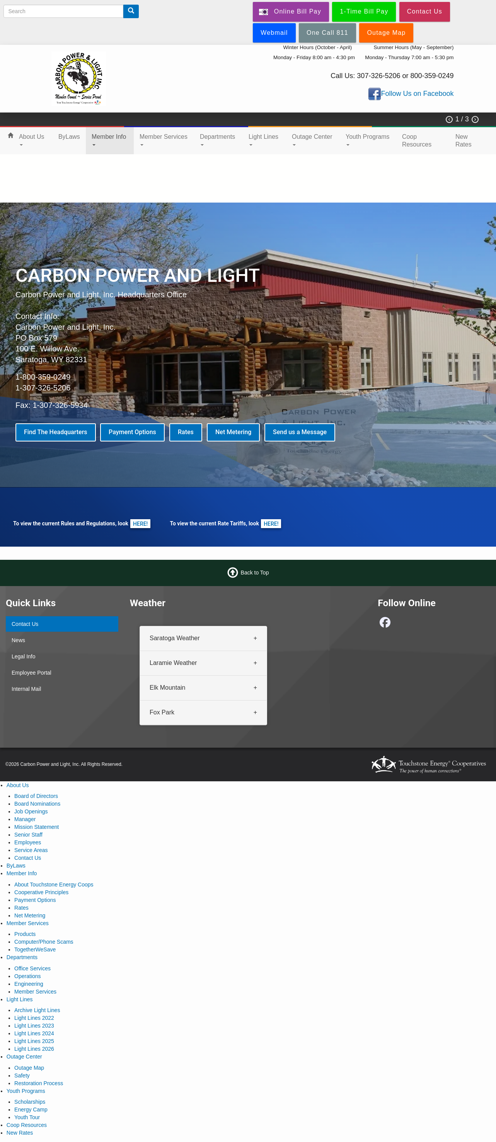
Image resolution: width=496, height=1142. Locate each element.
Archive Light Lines (37, 1010)
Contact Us (25, 624)
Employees (27, 842)
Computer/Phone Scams (43, 942)
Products (25, 934)
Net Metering (233, 432)
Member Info (109, 139)
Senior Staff (28, 835)
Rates (186, 432)
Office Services (32, 968)
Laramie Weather (173, 662)
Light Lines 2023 (34, 1026)
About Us (31, 139)
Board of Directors (36, 796)
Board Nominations (37, 804)
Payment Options (132, 432)
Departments (217, 139)
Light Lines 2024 (34, 1033)
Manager (25, 819)
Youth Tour (27, 1117)
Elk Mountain (168, 687)
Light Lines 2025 (34, 1041)
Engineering (28, 984)
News (18, 640)
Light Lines (263, 139)
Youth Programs (368, 139)
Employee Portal (31, 673)
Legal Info (24, 656)
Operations (27, 976)
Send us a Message (300, 432)
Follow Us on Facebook (417, 93)
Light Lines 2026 (34, 1049)
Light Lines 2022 (34, 1018)
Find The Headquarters (55, 432)
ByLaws (69, 136)
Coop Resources (416, 140)
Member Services (163, 139)
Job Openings (31, 811)
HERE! (140, 523)
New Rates (463, 140)
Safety (22, 1075)
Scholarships (29, 1102)
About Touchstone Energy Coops (53, 884)
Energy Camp (31, 1109)
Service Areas (31, 850)
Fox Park (162, 712)
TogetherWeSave (35, 949)
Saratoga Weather (175, 638)
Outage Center (312, 139)
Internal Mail (26, 689)
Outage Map (29, 1068)
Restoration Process (38, 1083)
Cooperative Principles (41, 892)
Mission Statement (36, 827)
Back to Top (255, 572)
